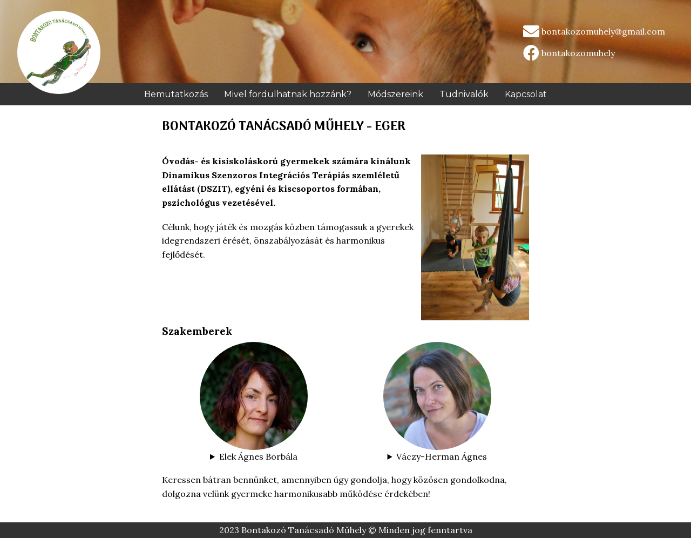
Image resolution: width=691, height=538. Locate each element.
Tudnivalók (464, 94)
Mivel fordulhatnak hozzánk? (287, 94)
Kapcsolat (526, 94)
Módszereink (395, 94)
